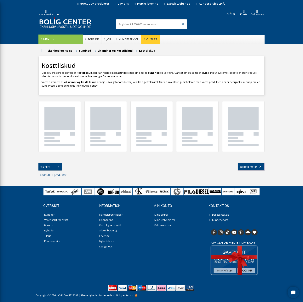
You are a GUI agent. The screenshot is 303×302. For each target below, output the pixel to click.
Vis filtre (50, 166)
